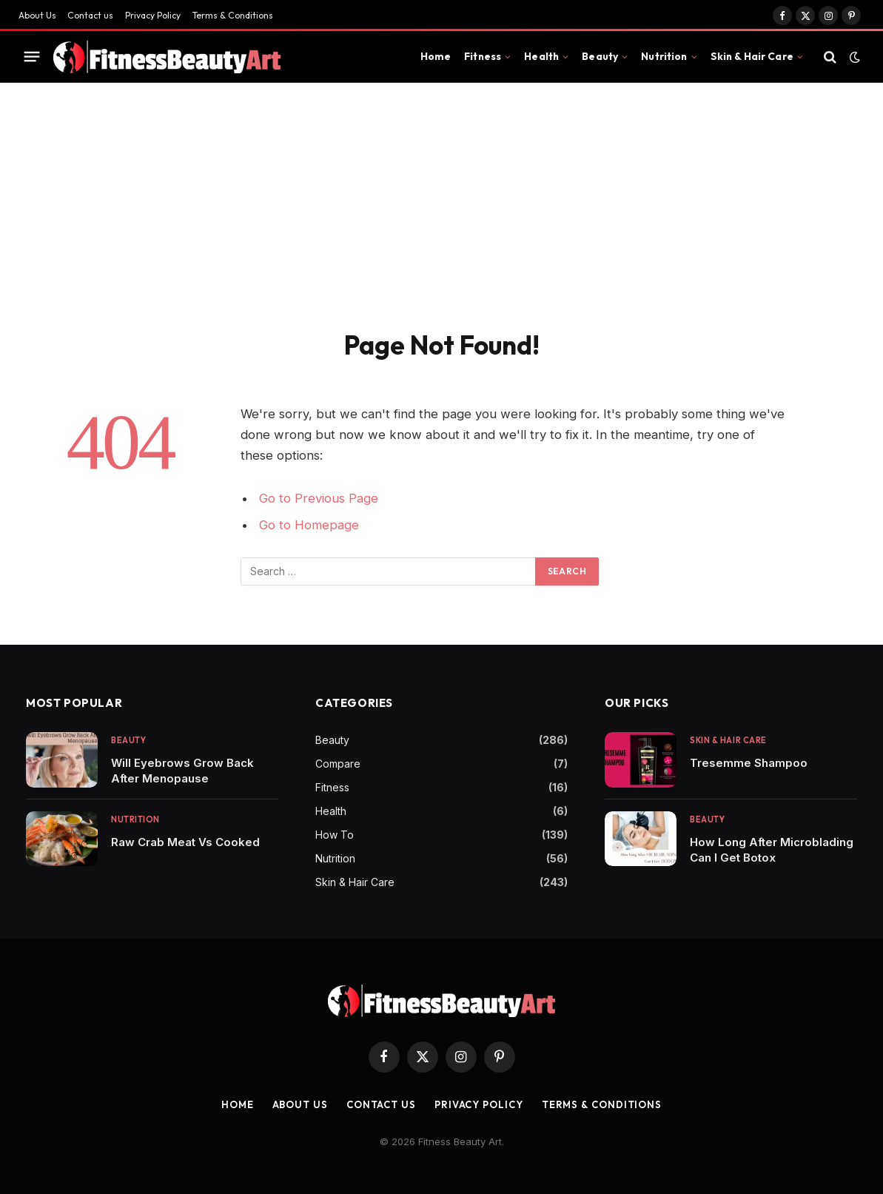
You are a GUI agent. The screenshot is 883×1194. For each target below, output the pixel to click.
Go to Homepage (309, 524)
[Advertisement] (441, 194)
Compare (337, 763)
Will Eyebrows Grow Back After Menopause (182, 770)
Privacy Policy (153, 15)
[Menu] (32, 57)
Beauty (600, 56)
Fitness (482, 56)
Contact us (90, 15)
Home (435, 56)
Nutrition (664, 56)
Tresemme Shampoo (749, 763)
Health (541, 56)
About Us (37, 15)
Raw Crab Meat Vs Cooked (185, 842)
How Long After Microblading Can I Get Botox (771, 850)
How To (334, 834)
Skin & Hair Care (752, 56)
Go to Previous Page (318, 498)
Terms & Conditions (232, 15)
